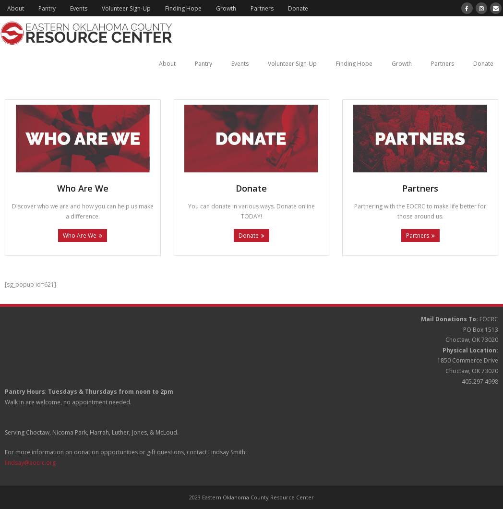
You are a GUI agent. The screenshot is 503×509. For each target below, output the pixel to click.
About (15, 8)
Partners (262, 8)
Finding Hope (183, 8)
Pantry (47, 8)
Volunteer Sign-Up (126, 8)
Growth (226, 8)
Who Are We (79, 235)
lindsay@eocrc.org (30, 463)
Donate (298, 8)
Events (78, 8)
